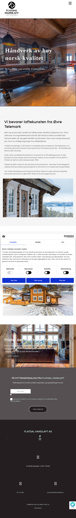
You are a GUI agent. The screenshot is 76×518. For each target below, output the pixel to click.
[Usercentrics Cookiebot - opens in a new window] (65, 236)
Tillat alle (62, 280)
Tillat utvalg (38, 280)
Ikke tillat (14, 280)
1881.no (46, 504)
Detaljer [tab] (38, 242)
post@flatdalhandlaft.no (55, 492)
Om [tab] (63, 242)
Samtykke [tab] (13, 242)
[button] (47, 3)
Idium (35, 504)
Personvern (38, 508)
